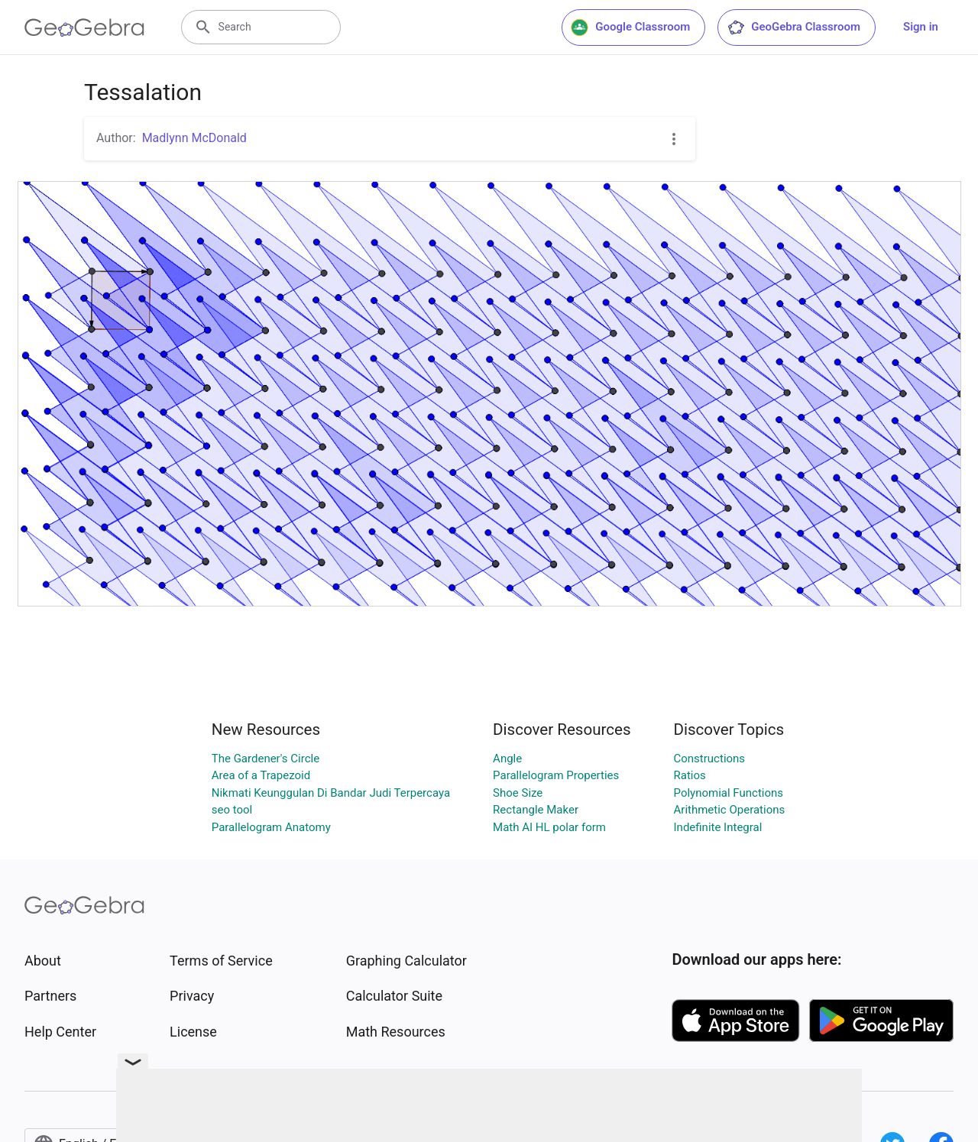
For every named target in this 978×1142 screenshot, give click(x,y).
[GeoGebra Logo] (84, 27)
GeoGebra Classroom (793, 27)
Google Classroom (630, 27)
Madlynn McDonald (194, 138)
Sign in (920, 27)
